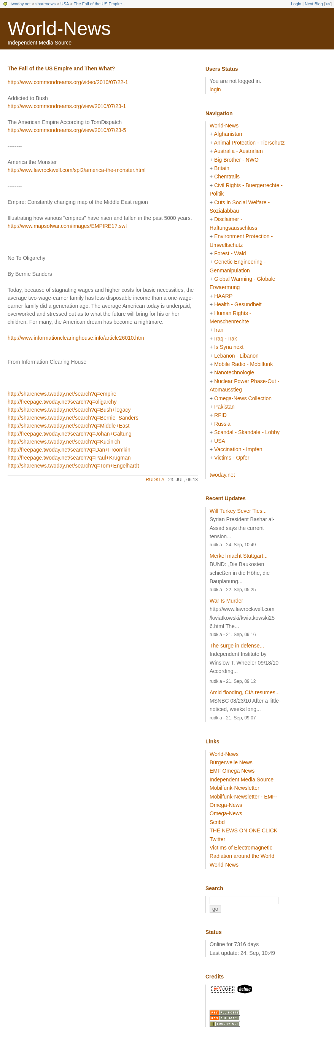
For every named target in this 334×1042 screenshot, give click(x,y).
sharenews (45, 4)
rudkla (155, 479)
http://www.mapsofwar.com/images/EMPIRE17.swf (67, 226)
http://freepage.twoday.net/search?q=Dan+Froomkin (69, 450)
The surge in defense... (237, 646)
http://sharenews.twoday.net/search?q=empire (62, 394)
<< (327, 4)
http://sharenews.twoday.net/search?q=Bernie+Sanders (73, 418)
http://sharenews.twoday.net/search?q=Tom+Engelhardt (73, 466)
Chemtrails (227, 176)
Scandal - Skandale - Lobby (247, 432)
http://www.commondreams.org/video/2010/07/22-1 (68, 82)
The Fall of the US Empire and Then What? (61, 68)
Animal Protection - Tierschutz (249, 143)
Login (296, 4)
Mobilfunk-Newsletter (234, 788)
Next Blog (314, 4)
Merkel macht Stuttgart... (239, 556)
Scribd (217, 822)
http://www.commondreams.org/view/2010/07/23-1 (67, 106)
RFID (220, 415)
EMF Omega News (232, 771)
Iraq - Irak (225, 339)
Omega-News (226, 813)
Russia (222, 424)
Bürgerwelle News (231, 762)
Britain (221, 168)
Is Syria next (228, 347)
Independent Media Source (242, 779)
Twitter (217, 839)
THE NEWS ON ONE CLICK (243, 830)
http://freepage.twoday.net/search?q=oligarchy (62, 402)
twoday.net (20, 4)
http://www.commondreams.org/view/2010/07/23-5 (67, 130)
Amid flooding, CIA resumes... (245, 692)
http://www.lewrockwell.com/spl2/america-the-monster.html (77, 170)
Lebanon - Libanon (236, 356)
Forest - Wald (230, 253)
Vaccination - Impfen (238, 449)
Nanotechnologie (234, 372)
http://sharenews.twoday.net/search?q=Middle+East (68, 426)
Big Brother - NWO (236, 160)
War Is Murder (226, 601)
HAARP (223, 296)
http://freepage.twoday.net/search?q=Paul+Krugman (69, 458)
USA (64, 4)
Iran (218, 330)
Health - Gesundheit (238, 304)
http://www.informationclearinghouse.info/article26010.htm (76, 338)
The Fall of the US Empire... (100, 4)
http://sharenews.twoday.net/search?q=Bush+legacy (69, 410)
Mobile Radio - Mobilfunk (243, 364)
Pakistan (224, 407)
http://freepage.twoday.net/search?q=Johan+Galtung (70, 434)
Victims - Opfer (231, 458)
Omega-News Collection (243, 398)
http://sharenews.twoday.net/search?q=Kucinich (64, 442)
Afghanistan (228, 134)
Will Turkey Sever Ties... (238, 511)
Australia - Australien (238, 151)
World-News (59, 28)
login (215, 89)
